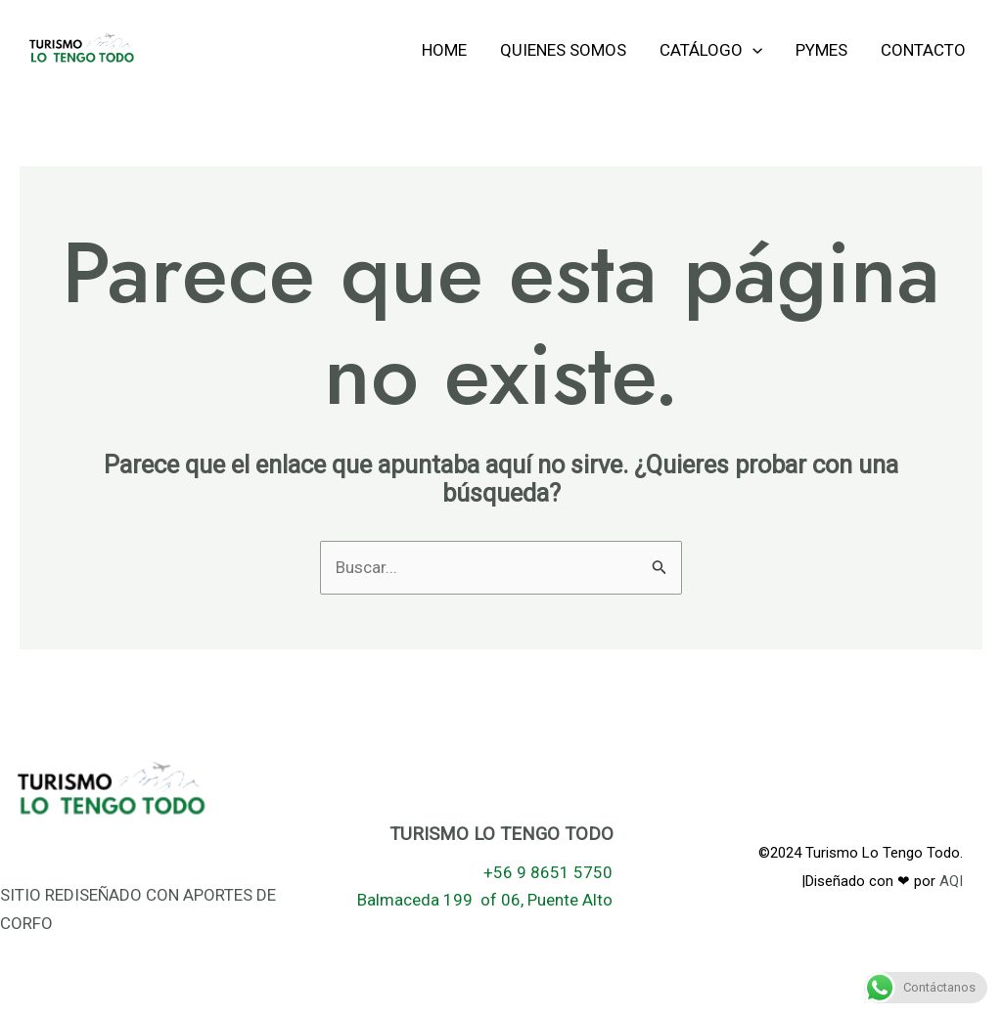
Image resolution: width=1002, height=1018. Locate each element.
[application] (752, 50)
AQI (951, 881)
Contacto (923, 50)
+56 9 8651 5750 (548, 872)
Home (444, 50)
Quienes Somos (563, 50)
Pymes (821, 50)
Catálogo (711, 50)
